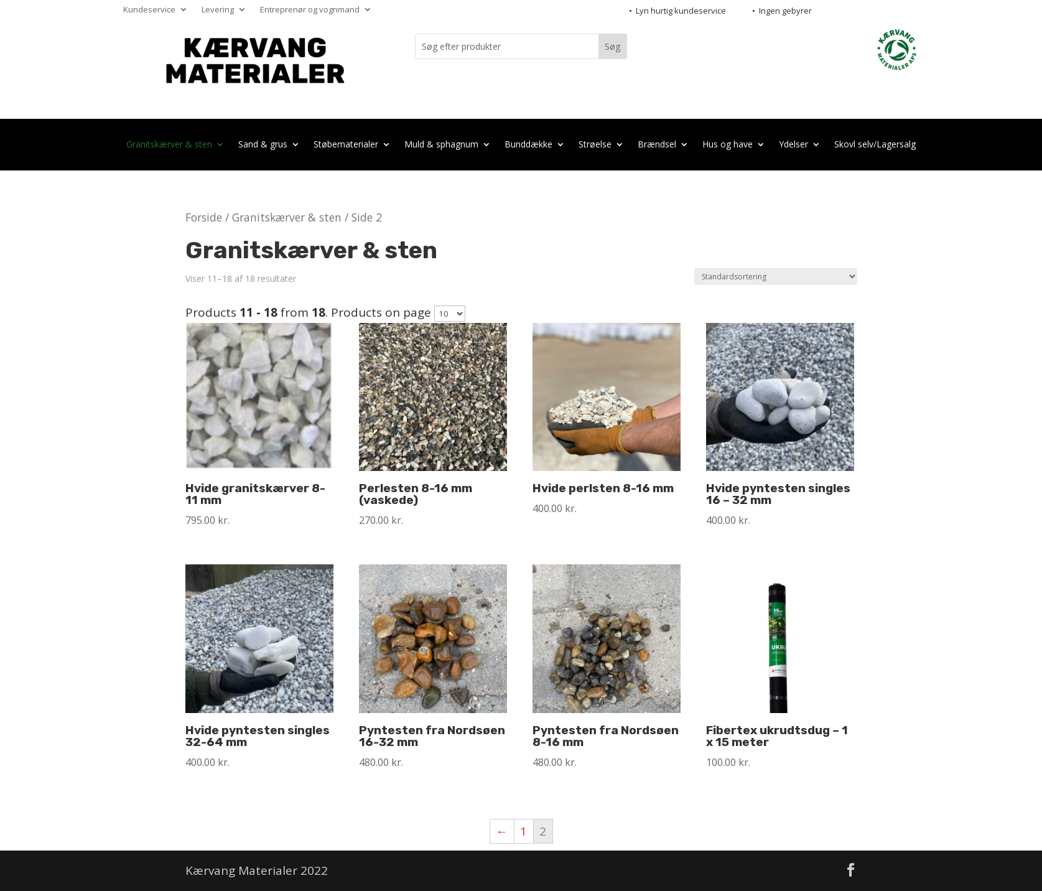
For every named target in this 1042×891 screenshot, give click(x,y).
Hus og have (727, 145)
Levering (218, 10)
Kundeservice (149, 10)
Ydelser (793, 145)
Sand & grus (262, 145)
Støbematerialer (346, 145)
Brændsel (657, 145)
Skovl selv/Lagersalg (875, 145)
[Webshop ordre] (775, 276)
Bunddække (528, 145)
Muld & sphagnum (441, 145)
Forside (203, 217)
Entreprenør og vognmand (310, 10)
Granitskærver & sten (169, 145)
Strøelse (595, 145)
